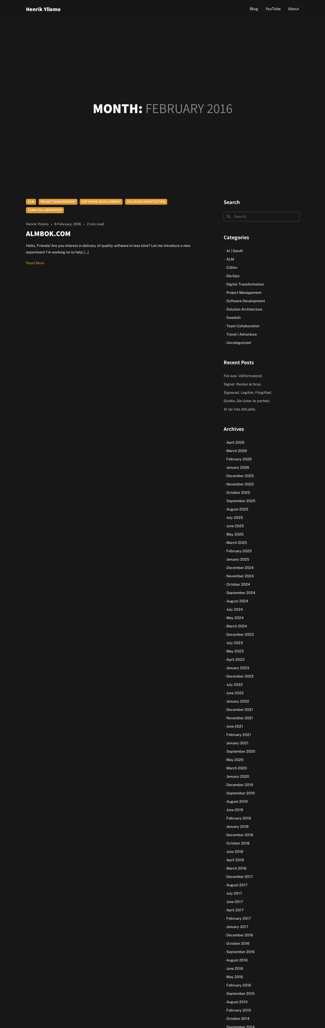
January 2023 (237, 668)
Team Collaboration (45, 210)
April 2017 (235, 910)
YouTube (273, 9)
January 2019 (237, 826)
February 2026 (239, 459)
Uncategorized (238, 343)
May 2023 (235, 651)
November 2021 (239, 718)
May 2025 (235, 534)
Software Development (101, 201)
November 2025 (240, 484)
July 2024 (234, 609)
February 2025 (239, 551)
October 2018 (237, 843)
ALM (31, 201)
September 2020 (240, 751)
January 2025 (237, 559)
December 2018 (239, 835)
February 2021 (238, 735)
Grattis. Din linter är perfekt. (247, 401)
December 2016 (239, 935)
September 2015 (240, 993)
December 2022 (240, 676)
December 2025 (240, 476)
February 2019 (238, 818)
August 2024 (237, 601)
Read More (35, 263)
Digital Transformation (245, 284)
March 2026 (236, 451)
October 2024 (238, 584)
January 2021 (237, 743)
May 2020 (235, 760)
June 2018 (234, 851)
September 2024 (240, 593)
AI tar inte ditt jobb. (240, 409)
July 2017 (234, 893)
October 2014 (237, 1018)
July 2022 (234, 684)
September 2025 (240, 501)
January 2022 (237, 701)
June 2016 (234, 968)
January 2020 (237, 776)
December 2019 (239, 785)
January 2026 (237, 467)
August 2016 (237, 960)
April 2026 (235, 442)
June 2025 (235, 526)
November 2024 (240, 576)
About (293, 9)
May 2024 (235, 618)
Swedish (233, 318)
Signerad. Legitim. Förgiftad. (248, 392)
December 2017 (239, 877)
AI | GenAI (234, 251)
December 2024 (240, 568)
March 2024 (236, 626)
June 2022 (235, 693)
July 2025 (234, 517)
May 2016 (234, 977)
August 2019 (237, 801)
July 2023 (234, 643)
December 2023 (240, 634)
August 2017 (237, 885)
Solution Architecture (146, 201)
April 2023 (235, 659)
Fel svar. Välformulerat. (243, 376)
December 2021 (239, 710)
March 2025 (236, 543)
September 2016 (240, 952)
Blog (254, 9)
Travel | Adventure (241, 334)
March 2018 (236, 868)
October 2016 (237, 943)
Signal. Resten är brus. (243, 384)
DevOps (232, 276)
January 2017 (237, 927)
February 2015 (238, 1010)
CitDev (231, 267)
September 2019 (240, 793)
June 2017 (234, 902)
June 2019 (234, 810)
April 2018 (235, 860)
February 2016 (238, 985)
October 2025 (238, 492)
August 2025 (237, 509)
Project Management (58, 201)
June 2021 (234, 726)
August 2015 (237, 1002)
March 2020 (236, 768)
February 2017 (238, 918)
